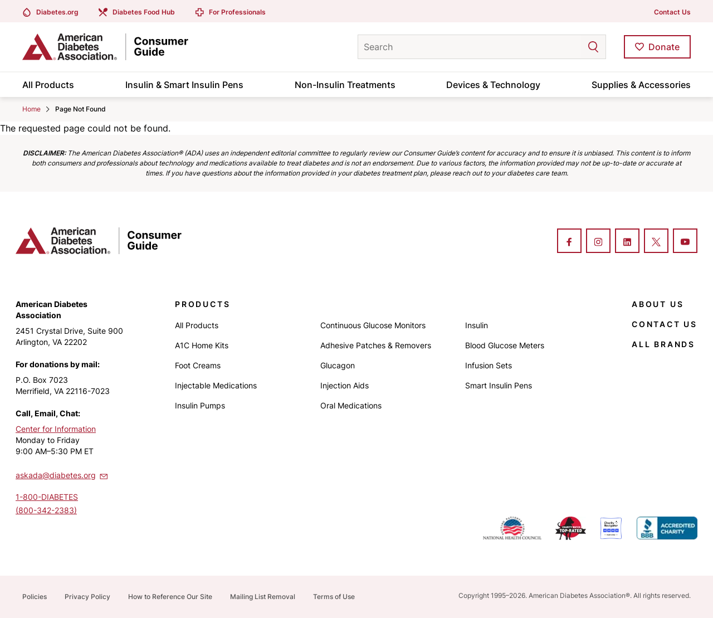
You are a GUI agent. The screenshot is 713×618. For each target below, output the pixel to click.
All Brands (663, 344)
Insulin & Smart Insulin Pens (184, 84)
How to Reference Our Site (170, 596)
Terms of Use (334, 596)
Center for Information (56, 429)
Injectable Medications (216, 385)
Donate (664, 46)
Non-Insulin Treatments (345, 84)
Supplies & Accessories (641, 84)
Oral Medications (351, 405)
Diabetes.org (57, 12)
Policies (34, 596)
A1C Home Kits (201, 345)
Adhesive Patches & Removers (375, 345)
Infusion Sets (488, 365)
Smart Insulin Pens (498, 385)
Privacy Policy (87, 596)
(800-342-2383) (46, 510)
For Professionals (237, 12)
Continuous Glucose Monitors (373, 325)
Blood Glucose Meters (504, 345)
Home (31, 109)
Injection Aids (344, 385)
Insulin (476, 325)
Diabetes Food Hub (144, 12)
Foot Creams (198, 365)
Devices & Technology (493, 84)
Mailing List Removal (262, 596)
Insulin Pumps (200, 405)
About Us (657, 304)
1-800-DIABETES (47, 497)
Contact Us (672, 12)
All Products (48, 84)
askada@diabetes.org (62, 475)
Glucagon (337, 365)
